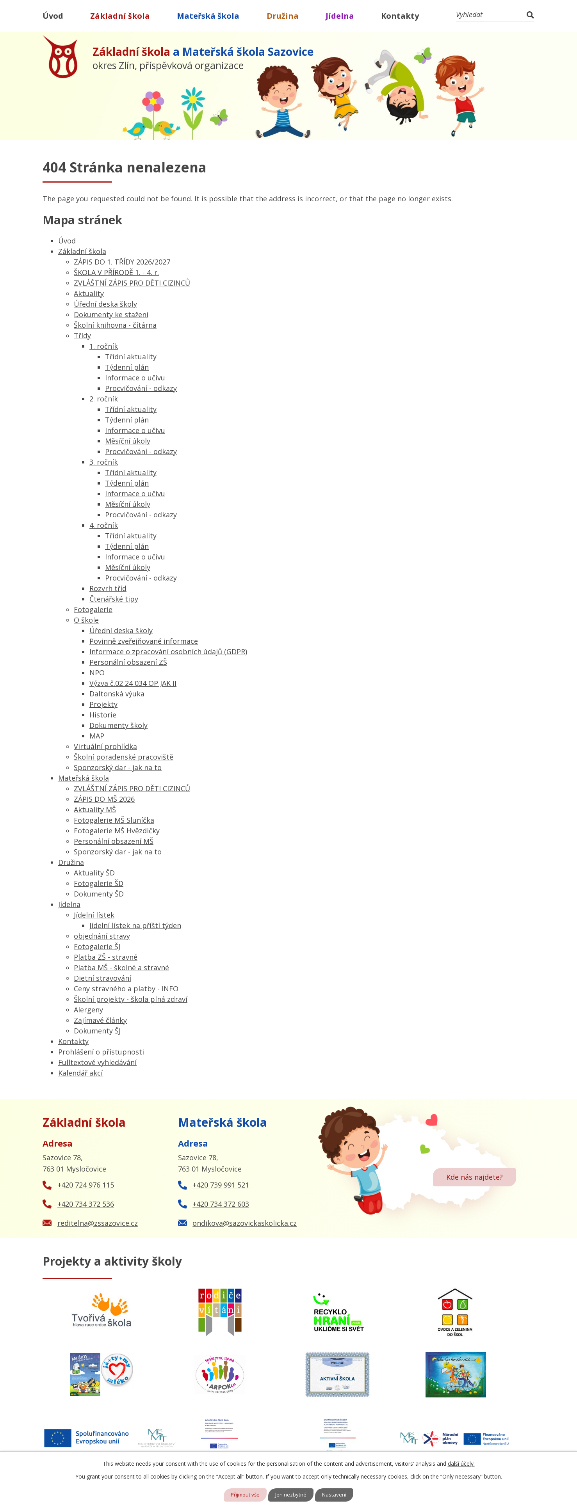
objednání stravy (102, 936)
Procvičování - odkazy (141, 388)
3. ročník (103, 462)
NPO (97, 672)
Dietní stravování (102, 978)
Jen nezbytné (292, 1494)
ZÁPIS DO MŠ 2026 (104, 799)
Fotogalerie (93, 609)
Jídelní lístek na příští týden (135, 925)
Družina (283, 16)
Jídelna (340, 16)
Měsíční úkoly (127, 441)
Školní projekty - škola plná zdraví (130, 999)
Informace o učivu (135, 377)
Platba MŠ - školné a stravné (121, 967)
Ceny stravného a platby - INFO (126, 988)
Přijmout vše (244, 1494)
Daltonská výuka (116, 693)
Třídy (82, 335)
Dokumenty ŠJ (97, 1030)
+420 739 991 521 (220, 1184)
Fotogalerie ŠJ (97, 946)
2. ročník (103, 398)
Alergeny (88, 1009)
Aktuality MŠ (95, 809)
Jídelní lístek (94, 915)
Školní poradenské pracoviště (123, 757)
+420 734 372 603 (220, 1204)
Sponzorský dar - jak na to (118, 767)
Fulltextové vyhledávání (97, 1062)
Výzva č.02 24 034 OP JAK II (132, 683)
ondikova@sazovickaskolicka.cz (244, 1223)
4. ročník (103, 525)
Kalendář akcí (80, 1073)
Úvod (53, 16)
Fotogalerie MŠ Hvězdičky (117, 830)
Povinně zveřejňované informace (143, 641)
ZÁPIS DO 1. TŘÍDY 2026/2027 (122, 261)
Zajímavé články (100, 1020)
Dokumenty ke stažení (111, 314)
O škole (86, 620)
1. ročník (103, 346)
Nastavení (336, 1494)
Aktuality (89, 293)
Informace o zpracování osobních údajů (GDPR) (168, 651)
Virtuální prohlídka (105, 746)
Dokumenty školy (118, 725)
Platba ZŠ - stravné (105, 957)
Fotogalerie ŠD (98, 883)
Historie (102, 714)
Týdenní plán (127, 367)
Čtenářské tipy (113, 599)
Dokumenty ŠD (99, 893)
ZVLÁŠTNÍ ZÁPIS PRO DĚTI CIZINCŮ (132, 283)
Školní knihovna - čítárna (115, 325)
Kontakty (400, 16)
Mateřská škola (208, 16)
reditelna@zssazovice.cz (97, 1223)
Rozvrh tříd (107, 588)
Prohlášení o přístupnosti (101, 1051)
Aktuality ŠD (94, 872)
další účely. (461, 1463)
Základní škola (120, 16)
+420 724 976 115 (85, 1184)
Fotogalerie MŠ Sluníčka (114, 820)
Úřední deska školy (105, 304)
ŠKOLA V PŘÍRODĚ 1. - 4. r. (116, 272)
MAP (96, 735)
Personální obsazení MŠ (113, 841)
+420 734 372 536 (85, 1204)
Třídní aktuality (131, 356)
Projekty (103, 704)
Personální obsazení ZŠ (128, 662)
